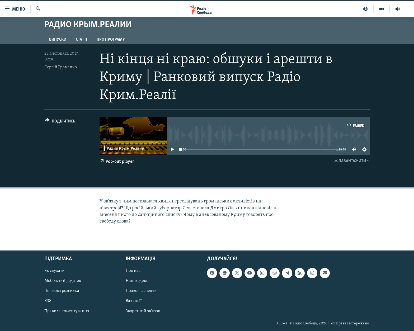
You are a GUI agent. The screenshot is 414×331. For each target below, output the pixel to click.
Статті (81, 39)
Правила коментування (66, 311)
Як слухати (54, 271)
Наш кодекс (137, 281)
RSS (47, 301)
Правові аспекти (141, 291)
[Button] (60, 122)
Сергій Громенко (60, 67)
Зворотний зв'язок (143, 311)
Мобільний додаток (62, 281)
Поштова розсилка (61, 291)
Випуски (57, 39)
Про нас (133, 271)
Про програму (111, 39)
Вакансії (134, 301)
